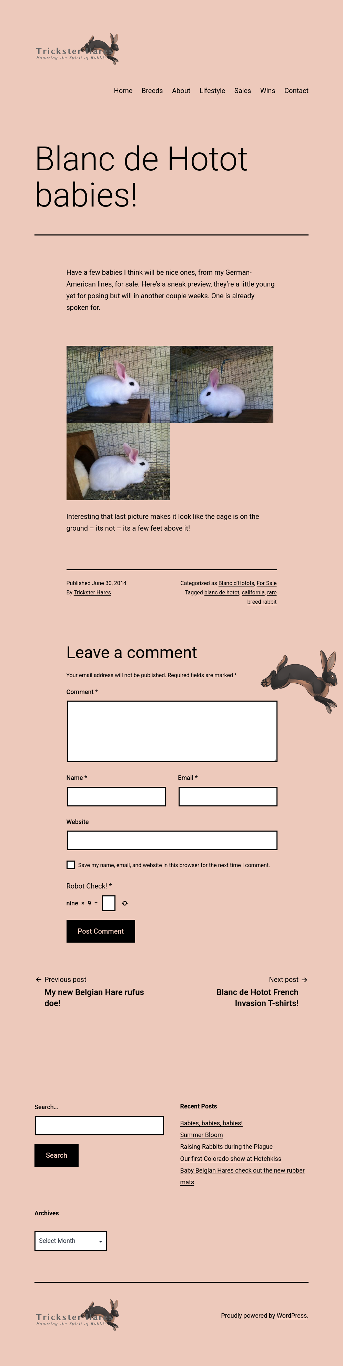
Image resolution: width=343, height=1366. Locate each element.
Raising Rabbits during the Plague (226, 1146)
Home (123, 91)
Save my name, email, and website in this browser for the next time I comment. (174, 865)
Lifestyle (212, 91)
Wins (267, 91)
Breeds (152, 91)
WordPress (292, 1315)
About (181, 91)
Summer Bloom (201, 1134)
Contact (296, 91)
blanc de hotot (222, 592)
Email (188, 777)
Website (78, 821)
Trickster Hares (92, 592)
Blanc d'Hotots (236, 583)
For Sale (267, 583)
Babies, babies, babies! (211, 1123)
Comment (82, 691)
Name (77, 777)
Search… (46, 1107)
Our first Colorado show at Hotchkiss (231, 1158)
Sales (242, 91)
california (253, 592)
